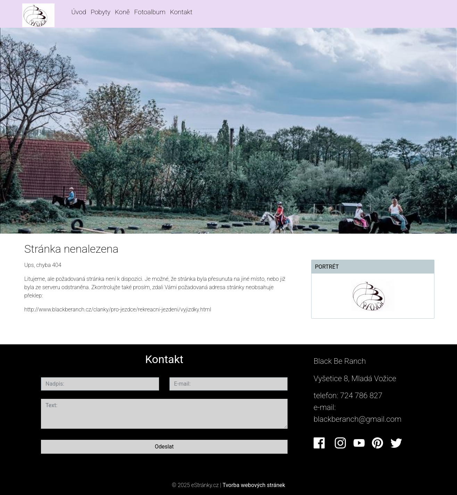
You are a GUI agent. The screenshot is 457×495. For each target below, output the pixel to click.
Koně (122, 12)
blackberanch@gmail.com (357, 418)
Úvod (78, 12)
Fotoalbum (149, 12)
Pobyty (100, 12)
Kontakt (181, 12)
